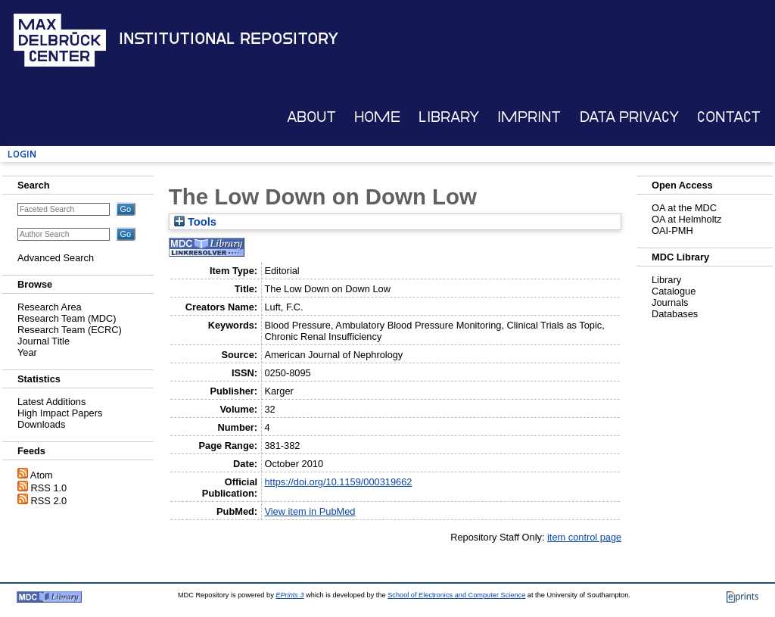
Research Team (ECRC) (69, 329)
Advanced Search (55, 257)
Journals (670, 302)
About (311, 117)
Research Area (49, 307)
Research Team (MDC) (67, 318)
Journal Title (43, 341)
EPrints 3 (289, 595)
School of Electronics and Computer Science (456, 595)
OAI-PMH (672, 230)
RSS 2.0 (49, 500)
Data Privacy (629, 117)
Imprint (529, 117)
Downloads (41, 424)
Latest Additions (51, 401)
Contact (729, 117)
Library (449, 117)
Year (27, 352)
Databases (675, 313)
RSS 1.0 (49, 488)
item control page (584, 537)
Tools (195, 222)
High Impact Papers (59, 413)
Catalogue (674, 291)
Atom (41, 475)
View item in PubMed (309, 511)
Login (22, 154)
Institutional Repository (228, 38)
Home (377, 117)
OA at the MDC (684, 207)
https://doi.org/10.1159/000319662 (338, 482)
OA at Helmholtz (686, 219)
